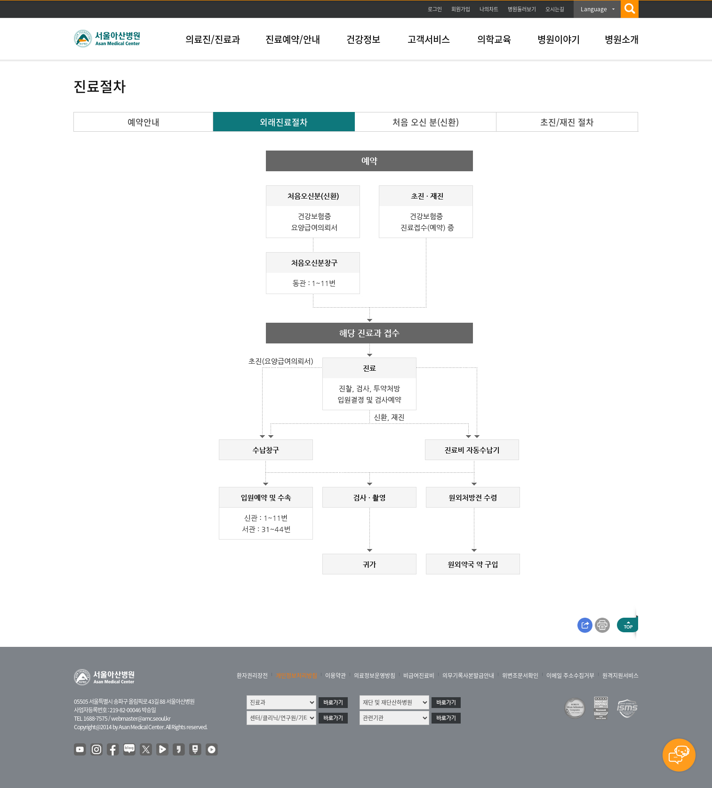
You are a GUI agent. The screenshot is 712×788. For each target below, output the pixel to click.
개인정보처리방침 (296, 675)
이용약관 (335, 675)
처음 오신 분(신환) (425, 122)
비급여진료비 (418, 675)
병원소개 (622, 39)
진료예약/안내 (292, 39)
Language (594, 9)
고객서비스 (429, 39)
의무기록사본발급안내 (468, 675)
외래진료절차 (284, 122)
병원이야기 (558, 39)
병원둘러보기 (522, 9)
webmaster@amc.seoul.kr (140, 718)
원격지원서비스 (620, 675)
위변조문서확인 (520, 675)
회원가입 (460, 9)
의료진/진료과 (212, 39)
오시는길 (554, 9)
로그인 (435, 9)
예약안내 (144, 122)
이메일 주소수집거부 (570, 675)
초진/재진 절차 (567, 122)
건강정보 (363, 39)
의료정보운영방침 (374, 675)
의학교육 (494, 39)
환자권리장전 (252, 675)
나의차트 (489, 9)
